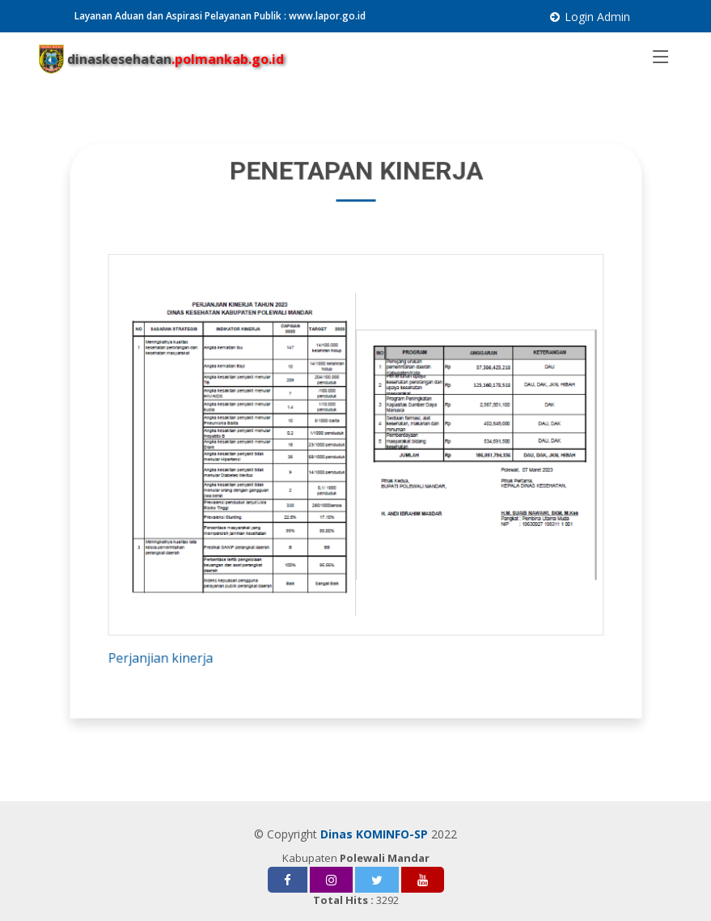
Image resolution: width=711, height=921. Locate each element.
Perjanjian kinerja (168, 648)
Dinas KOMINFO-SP (374, 834)
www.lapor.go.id (327, 16)
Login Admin (597, 16)
